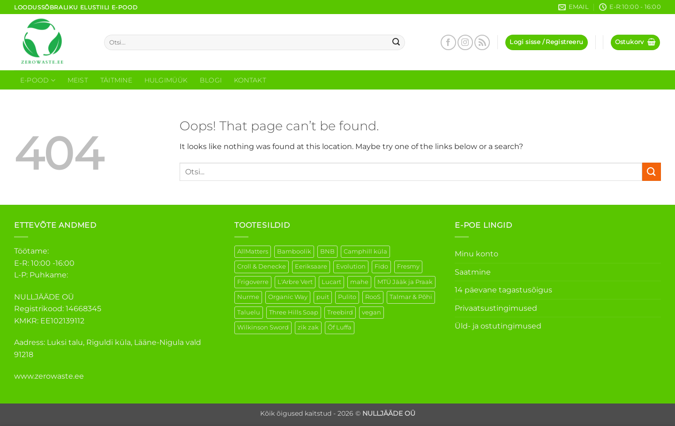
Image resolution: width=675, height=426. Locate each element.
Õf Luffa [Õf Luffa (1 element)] (340, 327)
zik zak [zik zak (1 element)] (308, 327)
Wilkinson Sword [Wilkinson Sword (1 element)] (263, 327)
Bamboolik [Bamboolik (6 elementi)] (294, 251)
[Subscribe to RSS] (482, 42)
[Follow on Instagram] (465, 42)
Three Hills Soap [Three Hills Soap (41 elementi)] (293, 312)
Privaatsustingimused (496, 308)
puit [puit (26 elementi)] (322, 296)
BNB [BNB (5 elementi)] (327, 251)
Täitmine (116, 80)
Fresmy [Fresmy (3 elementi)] (408, 266)
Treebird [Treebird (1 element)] (340, 312)
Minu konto (476, 253)
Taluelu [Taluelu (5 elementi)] (248, 312)
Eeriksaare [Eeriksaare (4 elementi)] (311, 266)
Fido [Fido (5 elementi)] (381, 266)
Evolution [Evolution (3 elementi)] (351, 266)
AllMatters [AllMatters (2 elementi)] (252, 251)
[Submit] (397, 43)
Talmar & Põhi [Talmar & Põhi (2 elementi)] (411, 296)
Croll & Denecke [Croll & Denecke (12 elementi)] (261, 266)
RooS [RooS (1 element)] (373, 296)
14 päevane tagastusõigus (503, 289)
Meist (78, 80)
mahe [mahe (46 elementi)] (359, 281)
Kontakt (250, 80)
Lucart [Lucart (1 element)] (331, 281)
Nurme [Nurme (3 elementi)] (248, 296)
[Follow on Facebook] (448, 42)
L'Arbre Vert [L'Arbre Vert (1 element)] (295, 281)
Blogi (211, 80)
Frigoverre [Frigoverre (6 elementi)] (253, 281)
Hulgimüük (166, 80)
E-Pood (37, 80)
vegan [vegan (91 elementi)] (371, 312)
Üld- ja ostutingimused (498, 325)
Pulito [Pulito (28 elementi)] (347, 296)
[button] (546, 42)
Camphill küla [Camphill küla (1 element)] (365, 251)
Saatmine (473, 272)
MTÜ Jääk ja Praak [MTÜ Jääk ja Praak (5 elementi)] (405, 281)
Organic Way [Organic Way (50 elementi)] (288, 296)
